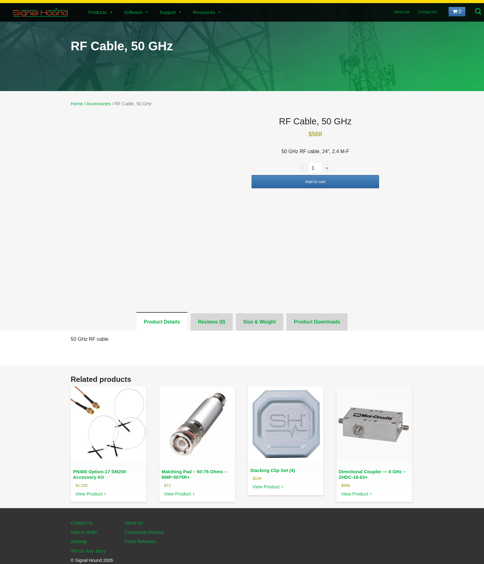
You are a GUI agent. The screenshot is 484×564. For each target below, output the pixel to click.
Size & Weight (259, 321)
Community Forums (144, 532)
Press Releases (140, 541)
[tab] (161, 321)
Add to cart (315, 181)
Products (100, 12)
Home (77, 103)
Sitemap (79, 541)
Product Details (162, 321)
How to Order (84, 532)
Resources (207, 12)
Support (171, 12)
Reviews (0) (211, 321)
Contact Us (427, 12)
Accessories (98, 103)
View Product (88, 493)
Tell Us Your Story (88, 551)
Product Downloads (317, 321)
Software (136, 12)
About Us (401, 12)
